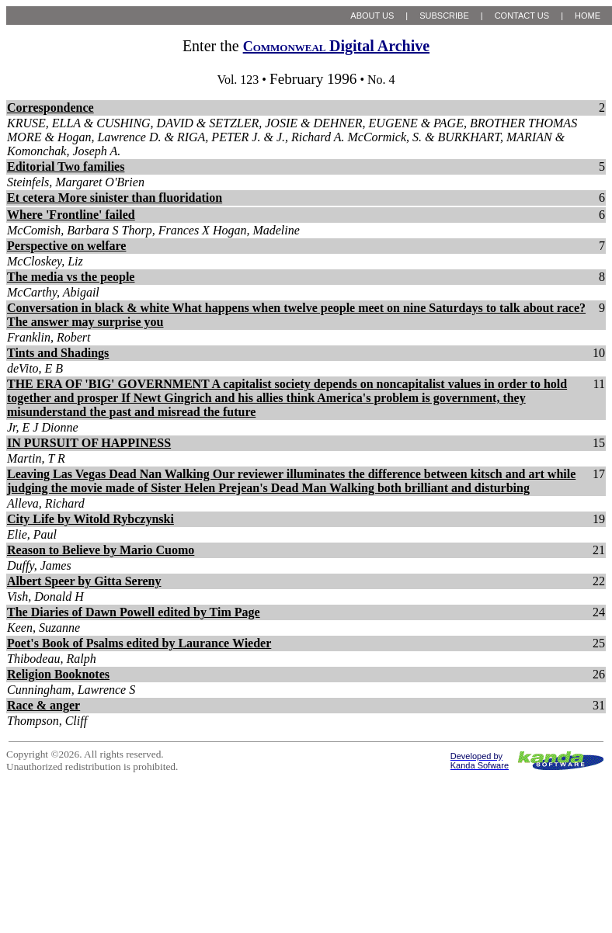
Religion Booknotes (58, 674)
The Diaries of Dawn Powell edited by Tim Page (133, 612)
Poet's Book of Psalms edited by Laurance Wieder (139, 643)
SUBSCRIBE (444, 15)
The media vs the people (70, 276)
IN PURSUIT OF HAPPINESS (89, 442)
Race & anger (43, 705)
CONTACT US (522, 15)
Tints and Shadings (58, 352)
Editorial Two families (65, 166)
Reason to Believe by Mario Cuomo (100, 550)
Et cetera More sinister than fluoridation (114, 197)
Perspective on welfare (66, 245)
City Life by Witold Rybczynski (90, 518)
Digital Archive (336, 45)
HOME (587, 15)
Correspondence (50, 107)
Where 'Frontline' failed (71, 214)
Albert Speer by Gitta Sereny (84, 581)
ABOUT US (372, 15)
